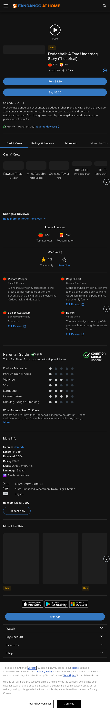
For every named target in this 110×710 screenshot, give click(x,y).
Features (12, 640)
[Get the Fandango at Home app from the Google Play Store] (56, 600)
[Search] (104, 6)
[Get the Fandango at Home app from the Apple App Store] (32, 600)
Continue (69, 703)
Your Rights (69, 675)
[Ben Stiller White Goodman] (81, 177)
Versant (32, 667)
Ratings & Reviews (42, 138)
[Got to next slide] (106, 177)
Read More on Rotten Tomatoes (24, 214)
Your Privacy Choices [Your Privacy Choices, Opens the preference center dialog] (39, 703)
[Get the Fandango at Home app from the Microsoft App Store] (78, 600)
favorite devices (47, 122)
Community (46, 260)
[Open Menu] (5, 6)
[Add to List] (105, 66)
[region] (55, 686)
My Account (14, 632)
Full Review (17, 321)
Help (9, 649)
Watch (10, 624)
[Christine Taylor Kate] (59, 177)
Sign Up (55, 612)
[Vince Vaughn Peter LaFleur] (36, 177)
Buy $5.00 (55, 88)
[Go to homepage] (36, 6)
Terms (75, 667)
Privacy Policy (45, 671)
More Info (71, 138)
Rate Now (64, 260)
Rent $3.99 (55, 77)
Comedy (19, 442)
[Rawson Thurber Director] (13, 177)
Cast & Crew (14, 138)
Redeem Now (17, 506)
